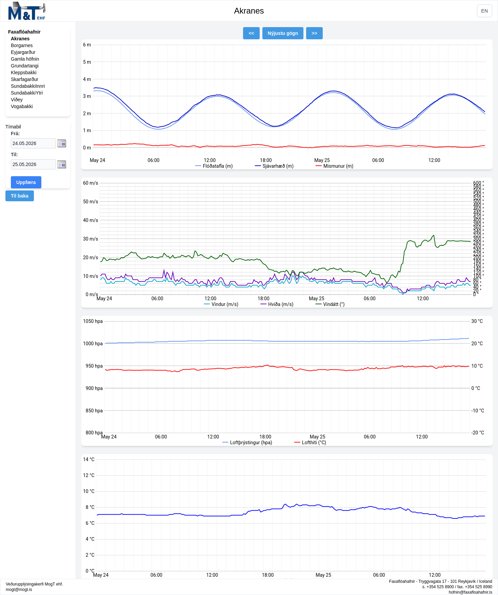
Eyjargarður (23, 52)
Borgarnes (22, 45)
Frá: (15, 133)
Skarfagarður (24, 79)
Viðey (17, 99)
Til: (14, 154)
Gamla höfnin (25, 59)
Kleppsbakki (24, 72)
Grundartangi (25, 65)
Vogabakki (22, 106)
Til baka (19, 196)
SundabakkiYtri (27, 93)
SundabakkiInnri (28, 86)
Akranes (249, 10)
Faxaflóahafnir (24, 32)
